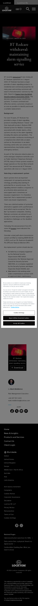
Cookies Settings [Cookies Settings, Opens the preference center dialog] (19, 313)
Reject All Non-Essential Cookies (19, 318)
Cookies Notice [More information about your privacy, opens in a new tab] (15, 307)
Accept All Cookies (19, 323)
